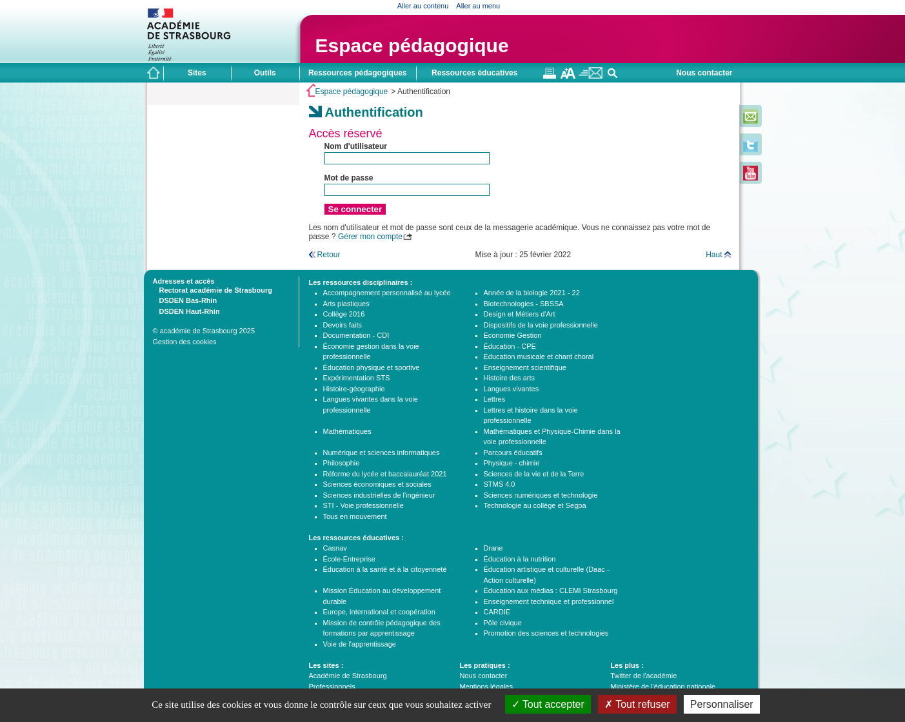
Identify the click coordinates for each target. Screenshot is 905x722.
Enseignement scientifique (525, 367)
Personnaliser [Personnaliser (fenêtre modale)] (721, 704)
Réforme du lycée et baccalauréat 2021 (385, 474)
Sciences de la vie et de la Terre (534, 474)
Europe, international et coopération (379, 612)
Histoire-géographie (354, 389)
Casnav (335, 548)
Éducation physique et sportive (371, 367)
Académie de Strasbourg (348, 675)
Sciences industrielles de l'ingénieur (379, 495)
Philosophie (341, 463)
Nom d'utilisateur (356, 146)
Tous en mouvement (355, 516)
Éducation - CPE (510, 346)
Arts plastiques (346, 303)
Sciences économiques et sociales (377, 484)
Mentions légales (486, 686)
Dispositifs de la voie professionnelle (541, 325)
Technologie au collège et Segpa (535, 505)
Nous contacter (704, 72)
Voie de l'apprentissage (359, 644)
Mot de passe (348, 177)
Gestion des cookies (185, 342)
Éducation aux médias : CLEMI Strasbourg (551, 590)
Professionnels (332, 686)
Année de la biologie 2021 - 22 (532, 293)
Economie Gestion (513, 335)
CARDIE (497, 612)
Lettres (495, 399)
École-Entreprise (349, 559)
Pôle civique (503, 623)
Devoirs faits (343, 325)
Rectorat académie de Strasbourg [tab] (212, 289)
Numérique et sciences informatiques (381, 452)
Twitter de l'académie (643, 675)
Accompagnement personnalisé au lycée (387, 293)
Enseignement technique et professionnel (549, 601)
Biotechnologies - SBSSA (524, 303)
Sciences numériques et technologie (541, 495)
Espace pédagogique (412, 45)
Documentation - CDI (356, 335)
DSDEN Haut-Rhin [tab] (186, 310)
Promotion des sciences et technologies (546, 633)
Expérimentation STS (356, 378)
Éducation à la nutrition (520, 559)
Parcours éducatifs (513, 452)
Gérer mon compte (370, 236)
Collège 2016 (344, 314)
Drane (493, 548)
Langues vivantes (511, 389)
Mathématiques (347, 431)
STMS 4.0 (499, 484)
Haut (714, 254)
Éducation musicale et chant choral (539, 356)
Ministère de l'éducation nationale (662, 686)
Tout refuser (637, 704)
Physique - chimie (512, 463)
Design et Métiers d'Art (519, 314)
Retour (329, 254)
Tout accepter (548, 704)
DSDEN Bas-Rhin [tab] (185, 299)
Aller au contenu (423, 6)
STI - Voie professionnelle (363, 505)
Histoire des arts (509, 378)
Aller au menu (478, 6)
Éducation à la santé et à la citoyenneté (385, 569)
